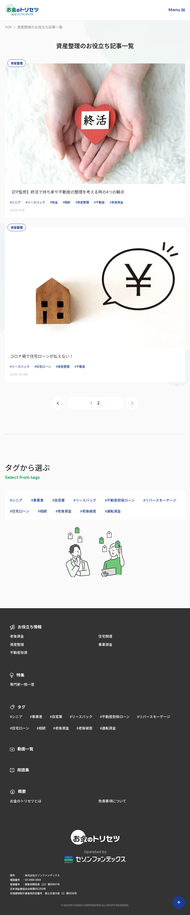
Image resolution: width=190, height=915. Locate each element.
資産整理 (17, 644)
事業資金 (105, 644)
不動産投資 (18, 652)
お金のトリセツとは (25, 800)
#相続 (42, 511)
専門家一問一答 (22, 684)
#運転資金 (113, 511)
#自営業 (58, 500)
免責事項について (112, 800)
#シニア (16, 500)
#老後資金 (63, 511)
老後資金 (17, 636)
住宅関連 (105, 636)
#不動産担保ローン (119, 500)
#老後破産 (88, 511)
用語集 (23, 770)
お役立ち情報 (30, 627)
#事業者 (37, 500)
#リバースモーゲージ (160, 500)
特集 (20, 675)
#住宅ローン (19, 511)
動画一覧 (25, 749)
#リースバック (84, 500)
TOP (8, 26)
